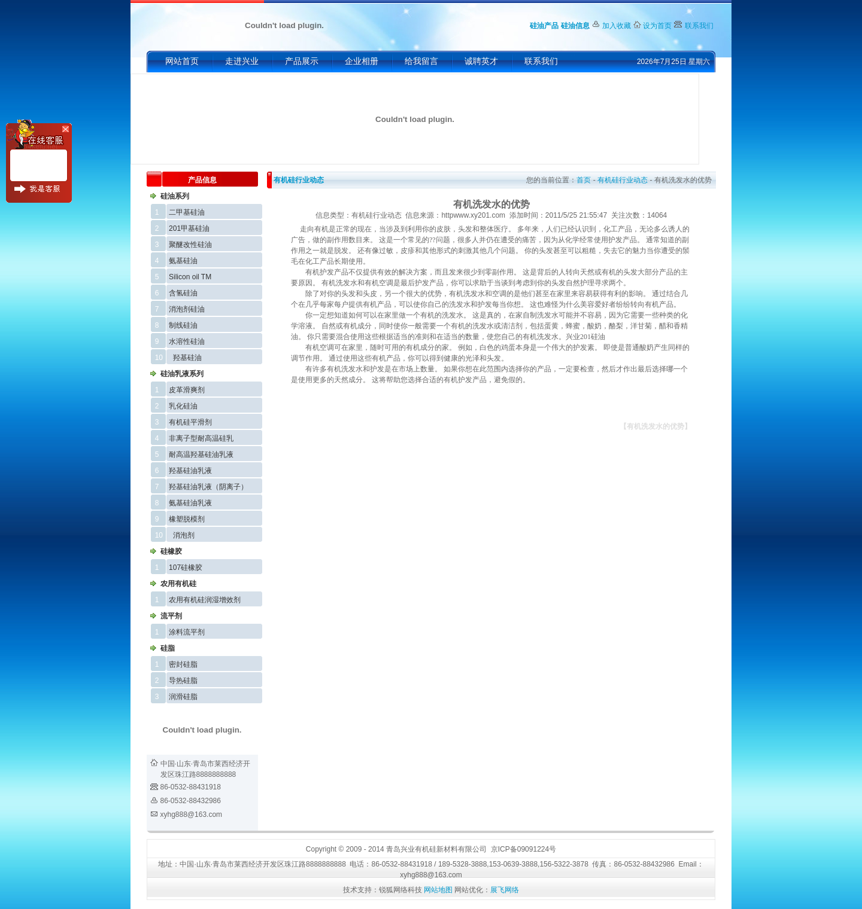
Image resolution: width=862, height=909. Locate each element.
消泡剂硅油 (187, 309)
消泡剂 (184, 535)
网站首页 (182, 61)
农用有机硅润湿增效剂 (205, 600)
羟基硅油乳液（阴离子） (208, 487)
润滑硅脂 (183, 697)
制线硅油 (183, 325)
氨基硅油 (183, 261)
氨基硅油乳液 (190, 503)
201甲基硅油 (189, 228)
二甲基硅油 (187, 212)
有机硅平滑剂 (190, 422)
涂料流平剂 (187, 632)
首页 (583, 180)
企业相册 (361, 61)
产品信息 (202, 180)
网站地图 (438, 890)
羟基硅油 (187, 357)
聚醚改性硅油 (190, 244)
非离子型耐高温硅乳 (201, 438)
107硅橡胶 (185, 567)
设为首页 (657, 26)
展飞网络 (504, 890)
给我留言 (421, 61)
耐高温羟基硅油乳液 (201, 454)
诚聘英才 (481, 61)
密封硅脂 (183, 664)
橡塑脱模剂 (187, 519)
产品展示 (301, 61)
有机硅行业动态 (299, 180)
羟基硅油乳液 (190, 470)
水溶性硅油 (187, 341)
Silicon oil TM (190, 277)
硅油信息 (575, 26)
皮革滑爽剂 (187, 390)
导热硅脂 (183, 680)
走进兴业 (242, 61)
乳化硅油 (183, 406)
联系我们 (699, 26)
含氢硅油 (183, 293)
